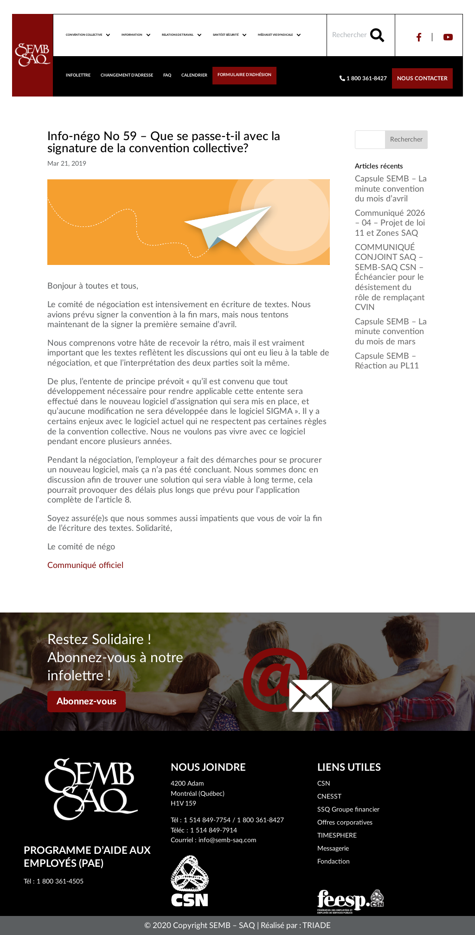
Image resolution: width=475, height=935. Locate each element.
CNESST (329, 796)
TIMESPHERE (337, 835)
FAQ (167, 75)
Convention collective (84, 34)
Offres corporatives (344, 822)
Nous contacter (422, 78)
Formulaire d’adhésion (244, 75)
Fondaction (333, 861)
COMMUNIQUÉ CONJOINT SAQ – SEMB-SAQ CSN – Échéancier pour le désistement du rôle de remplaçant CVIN (389, 278)
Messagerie (333, 848)
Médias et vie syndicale (275, 34)
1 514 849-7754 (207, 820)
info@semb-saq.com (228, 840)
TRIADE (316, 925)
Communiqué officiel (85, 565)
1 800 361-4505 (60, 881)
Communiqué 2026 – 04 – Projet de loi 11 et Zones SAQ (390, 223)
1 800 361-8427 (363, 78)
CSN (323, 783)
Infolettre (78, 75)
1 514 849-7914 (213, 830)
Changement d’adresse (127, 75)
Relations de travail (177, 34)
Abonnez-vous (86, 701)
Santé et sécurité (225, 34)
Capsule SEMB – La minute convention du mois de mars (391, 332)
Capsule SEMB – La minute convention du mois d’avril (391, 189)
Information (132, 34)
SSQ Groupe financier (348, 809)
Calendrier (194, 75)
